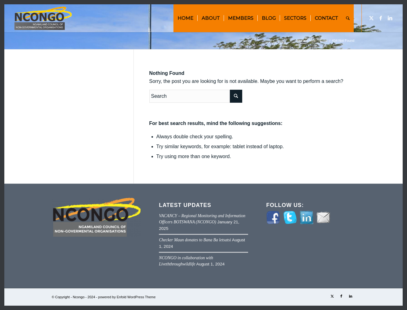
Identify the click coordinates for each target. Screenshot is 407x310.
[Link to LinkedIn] (390, 18)
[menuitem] (185, 18)
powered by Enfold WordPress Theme (126, 297)
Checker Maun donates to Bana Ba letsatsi (195, 240)
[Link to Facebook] (380, 18)
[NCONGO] (42, 18)
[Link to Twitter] (371, 18)
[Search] (348, 18)
